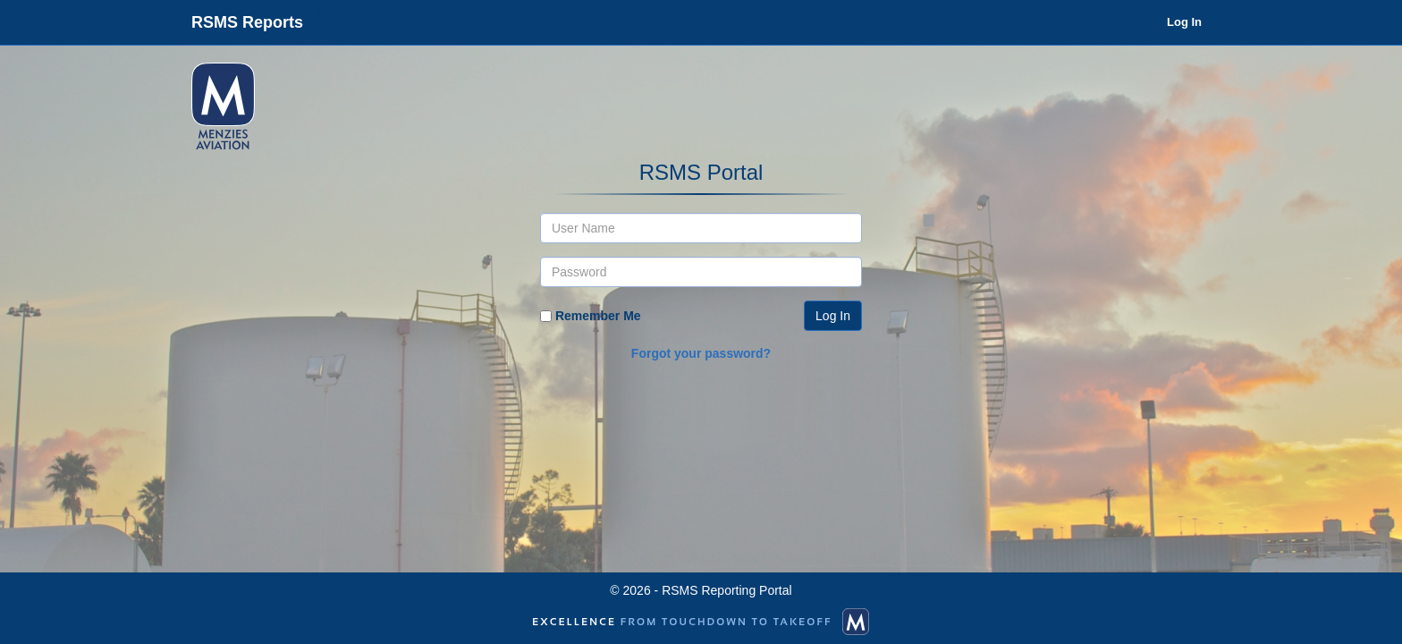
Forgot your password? (701, 353)
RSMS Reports (247, 22)
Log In (1184, 22)
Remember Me (598, 316)
